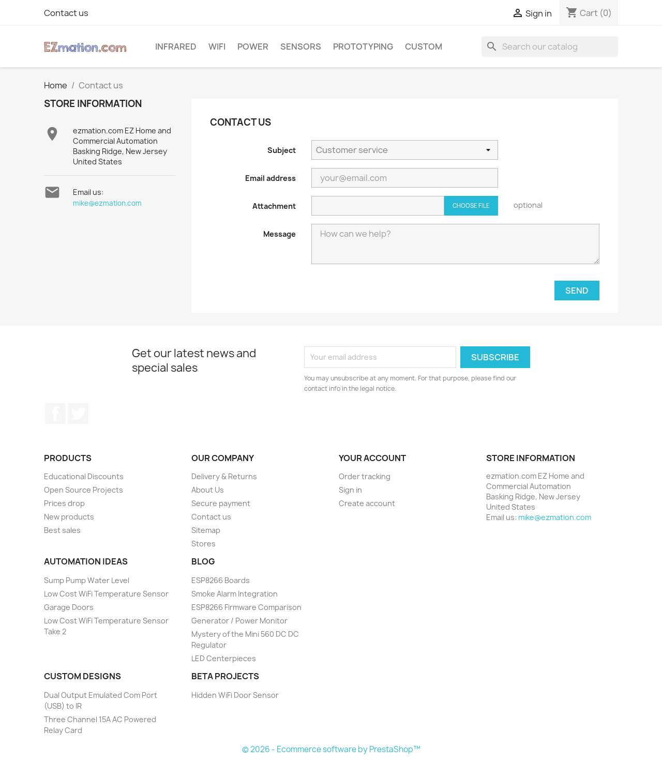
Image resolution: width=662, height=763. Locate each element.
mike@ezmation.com (107, 203)
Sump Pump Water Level (86, 580)
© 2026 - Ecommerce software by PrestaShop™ (331, 749)
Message (279, 234)
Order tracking (364, 476)
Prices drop (64, 503)
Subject (281, 150)
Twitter (78, 413)
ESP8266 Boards (220, 580)
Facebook (55, 413)
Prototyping (363, 46)
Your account (372, 458)
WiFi (216, 46)
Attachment (274, 206)
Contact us (66, 13)
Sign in (350, 490)
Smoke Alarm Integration (234, 594)
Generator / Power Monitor (239, 620)
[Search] (550, 46)
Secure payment (220, 503)
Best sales (62, 530)
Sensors (300, 46)
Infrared (176, 46)
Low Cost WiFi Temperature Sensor (106, 594)
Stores (203, 543)
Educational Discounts (84, 476)
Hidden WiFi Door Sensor (235, 695)
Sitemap (205, 530)
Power (252, 46)
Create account (367, 503)
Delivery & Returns (224, 476)
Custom (423, 46)
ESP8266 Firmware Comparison (246, 607)
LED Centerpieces (223, 658)
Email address (270, 178)
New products (69, 517)
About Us (207, 490)
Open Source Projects (83, 490)
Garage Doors (69, 607)
